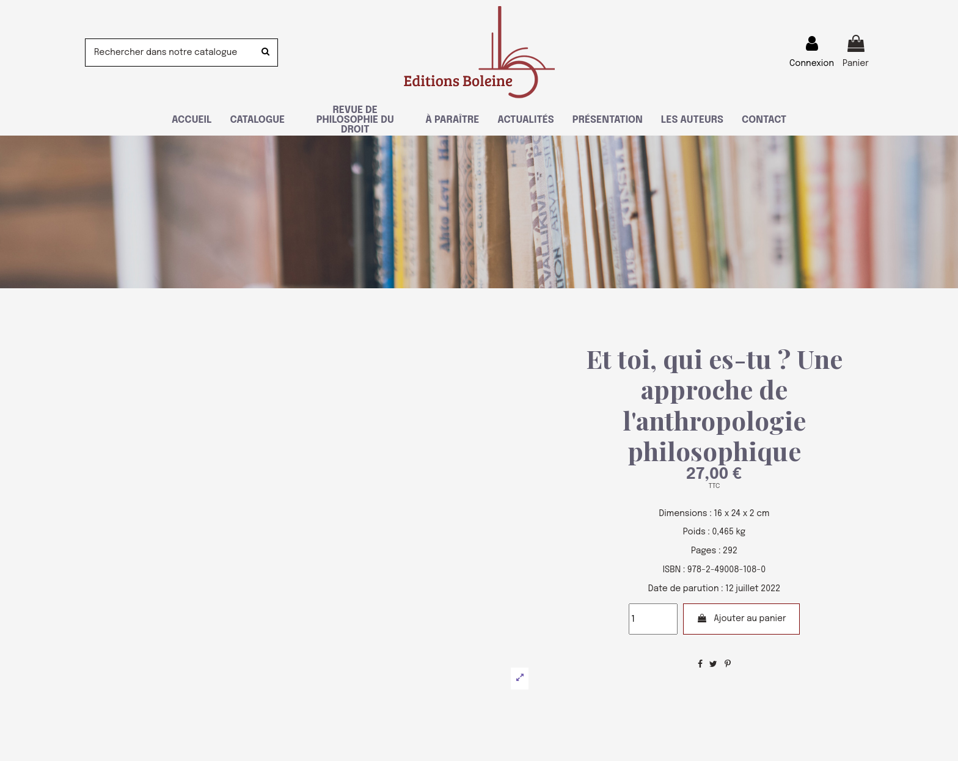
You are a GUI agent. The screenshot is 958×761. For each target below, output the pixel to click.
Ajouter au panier (741, 618)
